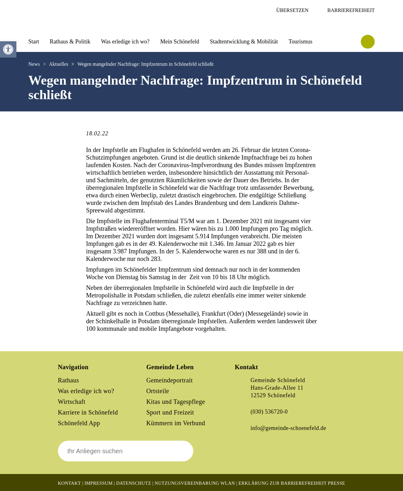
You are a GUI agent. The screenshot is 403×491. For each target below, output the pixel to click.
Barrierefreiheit (351, 10)
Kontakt (69, 483)
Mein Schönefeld (179, 41)
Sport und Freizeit (170, 412)
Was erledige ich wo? (125, 41)
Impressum (98, 483)
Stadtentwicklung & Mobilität (244, 41)
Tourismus (300, 41)
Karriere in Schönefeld (88, 412)
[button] (8, 49)
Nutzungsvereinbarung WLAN (195, 483)
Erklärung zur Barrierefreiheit (283, 483)
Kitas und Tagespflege (175, 401)
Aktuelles (58, 64)
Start (33, 41)
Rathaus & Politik (70, 41)
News (34, 64)
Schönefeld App (79, 423)
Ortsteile (157, 390)
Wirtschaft (72, 401)
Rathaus (68, 380)
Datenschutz (133, 483)
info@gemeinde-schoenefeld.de (288, 428)
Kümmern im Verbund (175, 423)
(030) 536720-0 (269, 412)
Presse (336, 483)
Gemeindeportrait (169, 380)
